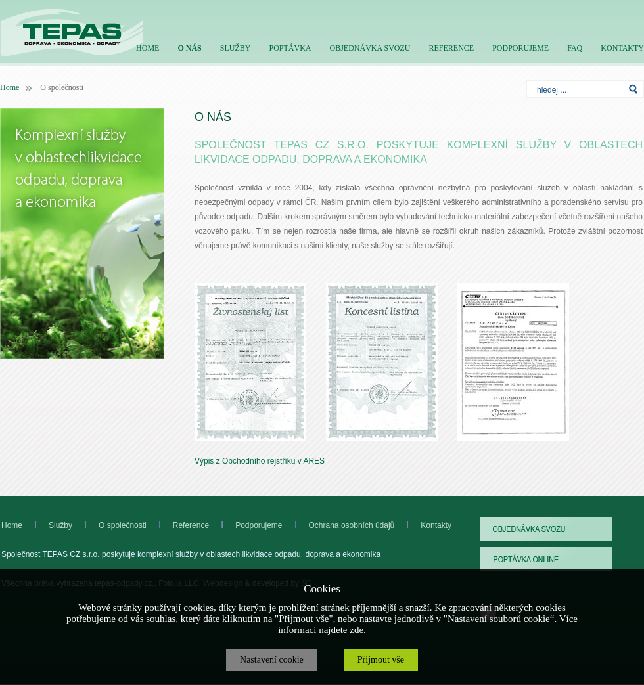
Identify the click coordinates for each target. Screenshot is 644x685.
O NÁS (189, 48)
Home (9, 87)
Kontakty (436, 525)
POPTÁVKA (290, 48)
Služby (60, 525)
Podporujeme (271, 525)
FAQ (574, 48)
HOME (147, 48)
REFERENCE (451, 48)
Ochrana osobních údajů (352, 525)
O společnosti (109, 525)
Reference (178, 525)
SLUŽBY (235, 48)
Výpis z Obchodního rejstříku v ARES (260, 461)
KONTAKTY (622, 48)
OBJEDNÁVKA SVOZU (369, 48)
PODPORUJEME (520, 48)
